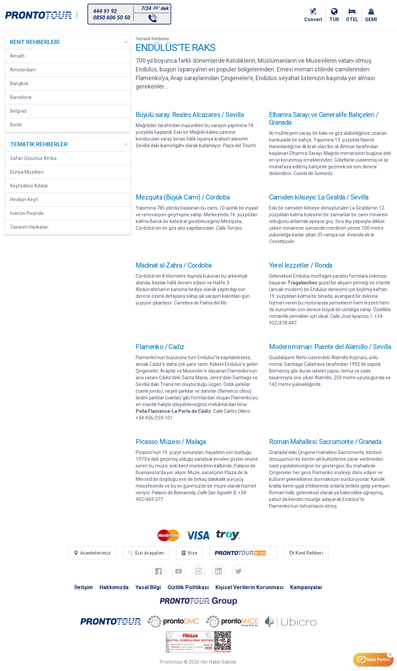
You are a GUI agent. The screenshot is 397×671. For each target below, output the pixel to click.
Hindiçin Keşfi (24, 199)
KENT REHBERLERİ (35, 42)
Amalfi (17, 56)
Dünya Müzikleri (27, 172)
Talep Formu (377, 659)
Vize (189, 553)
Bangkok (19, 83)
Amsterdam (23, 69)
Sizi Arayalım (146, 553)
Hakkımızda (114, 587)
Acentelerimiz (92, 553)
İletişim (83, 587)
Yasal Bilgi (148, 587)
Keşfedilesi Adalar (29, 185)
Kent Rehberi (306, 553)
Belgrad (18, 111)
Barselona (20, 97)
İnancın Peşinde (27, 213)
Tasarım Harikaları (29, 227)
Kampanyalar (306, 587)
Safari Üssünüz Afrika (33, 158)
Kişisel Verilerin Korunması (249, 587)
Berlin (16, 124)
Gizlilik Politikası (188, 587)
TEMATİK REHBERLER (39, 144)
